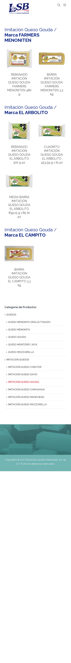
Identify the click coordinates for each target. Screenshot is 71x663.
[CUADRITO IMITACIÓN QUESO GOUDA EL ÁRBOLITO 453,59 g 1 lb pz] (51, 121)
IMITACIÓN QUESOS (17, 359)
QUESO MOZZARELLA (21, 352)
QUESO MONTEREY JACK (22, 344)
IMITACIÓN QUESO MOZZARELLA (27, 404)
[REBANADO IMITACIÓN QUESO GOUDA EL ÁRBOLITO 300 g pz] (19, 121)
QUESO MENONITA (19, 329)
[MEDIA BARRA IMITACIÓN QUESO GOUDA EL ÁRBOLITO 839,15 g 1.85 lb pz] (19, 172)
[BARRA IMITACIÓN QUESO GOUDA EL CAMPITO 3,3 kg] (19, 244)
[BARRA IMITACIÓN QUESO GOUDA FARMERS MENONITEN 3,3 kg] (51, 49)
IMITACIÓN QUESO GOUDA (23, 382)
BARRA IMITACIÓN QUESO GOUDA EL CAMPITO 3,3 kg (19, 277)
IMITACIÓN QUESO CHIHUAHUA (26, 389)
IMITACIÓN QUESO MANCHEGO (26, 397)
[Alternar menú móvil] (64, 4)
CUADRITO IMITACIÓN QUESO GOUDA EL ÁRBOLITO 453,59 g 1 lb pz (52, 154)
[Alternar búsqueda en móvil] (58, 4)
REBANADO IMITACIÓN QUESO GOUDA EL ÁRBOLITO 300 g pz (19, 154)
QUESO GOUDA (17, 337)
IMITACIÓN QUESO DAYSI (22, 374)
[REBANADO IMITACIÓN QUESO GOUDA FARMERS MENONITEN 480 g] (19, 49)
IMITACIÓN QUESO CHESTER (24, 367)
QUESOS (11, 314)
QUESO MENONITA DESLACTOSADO (29, 322)
